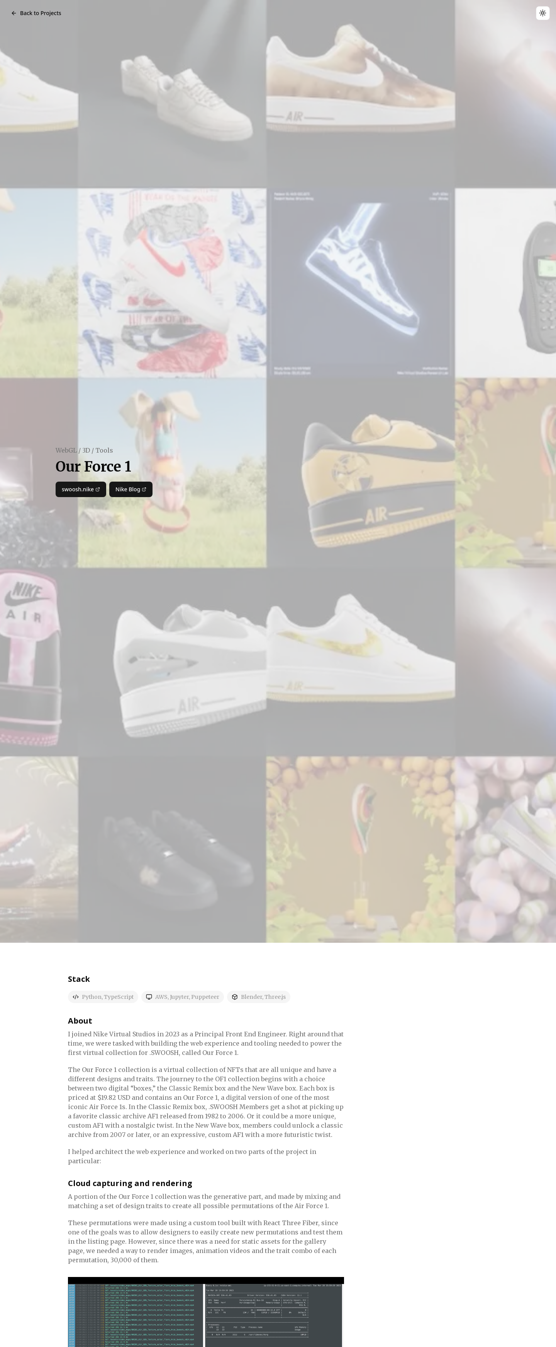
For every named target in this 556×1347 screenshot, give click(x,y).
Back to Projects (36, 13)
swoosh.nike (81, 489)
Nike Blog (130, 489)
